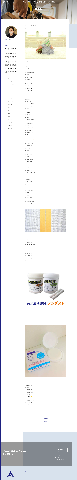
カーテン (9, 78)
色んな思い (10, 122)
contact (24, 475)
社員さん (9, 116)
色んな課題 (10, 128)
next (48, 412)
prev (43, 412)
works (19, 475)
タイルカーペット (11, 95)
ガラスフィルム (11, 84)
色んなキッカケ (11, 119)
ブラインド (10, 98)
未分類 (9, 113)
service (19, 473)
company (20, 471)
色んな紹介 (10, 125)
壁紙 (9, 107)
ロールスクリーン (11, 101)
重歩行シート (10, 131)
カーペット (10, 81)
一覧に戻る (45, 418)
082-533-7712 (59, 457)
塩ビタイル (10, 104)
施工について (10, 110)
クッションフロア (11, 87)
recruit (24, 471)
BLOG (45, 421)
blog (24, 473)
